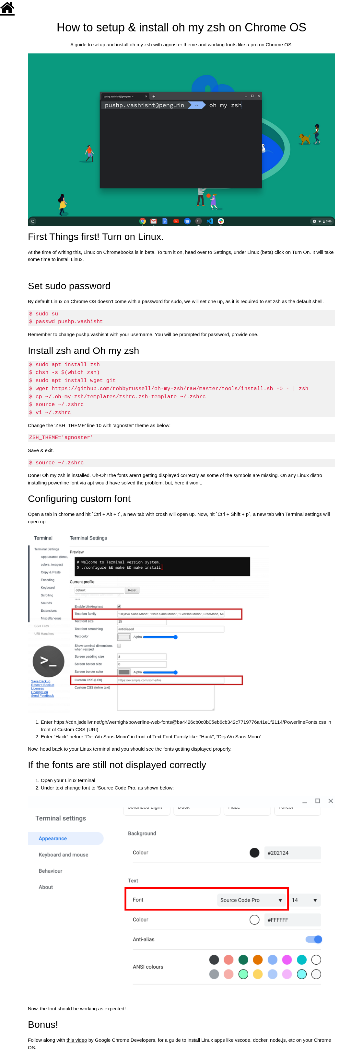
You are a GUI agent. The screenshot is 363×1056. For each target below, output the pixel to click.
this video (76, 1040)
